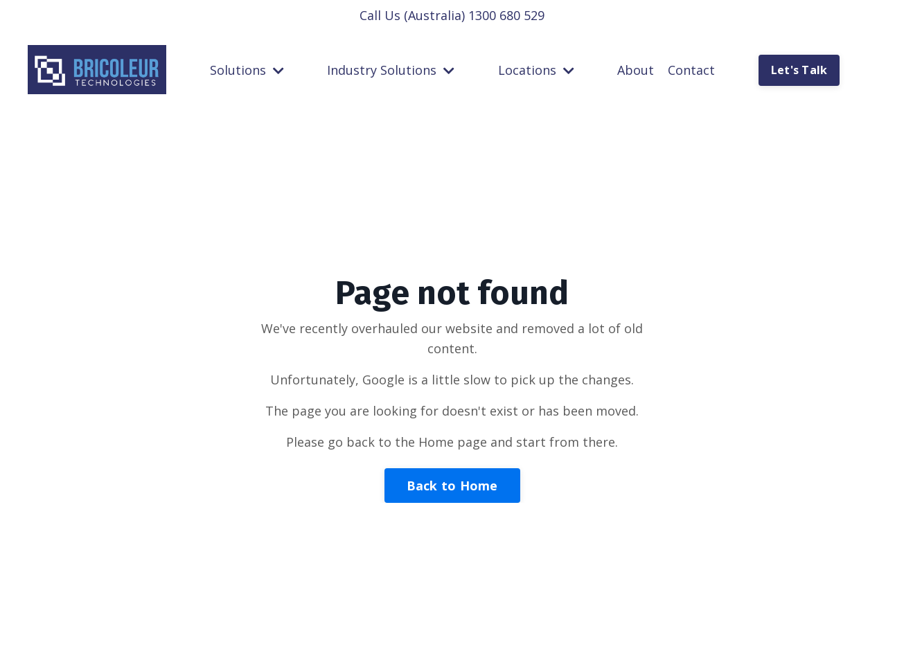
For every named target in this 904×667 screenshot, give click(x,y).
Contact (691, 70)
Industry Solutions (390, 70)
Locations (536, 70)
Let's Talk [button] (799, 70)
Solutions (247, 70)
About (635, 70)
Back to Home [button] (452, 485)
